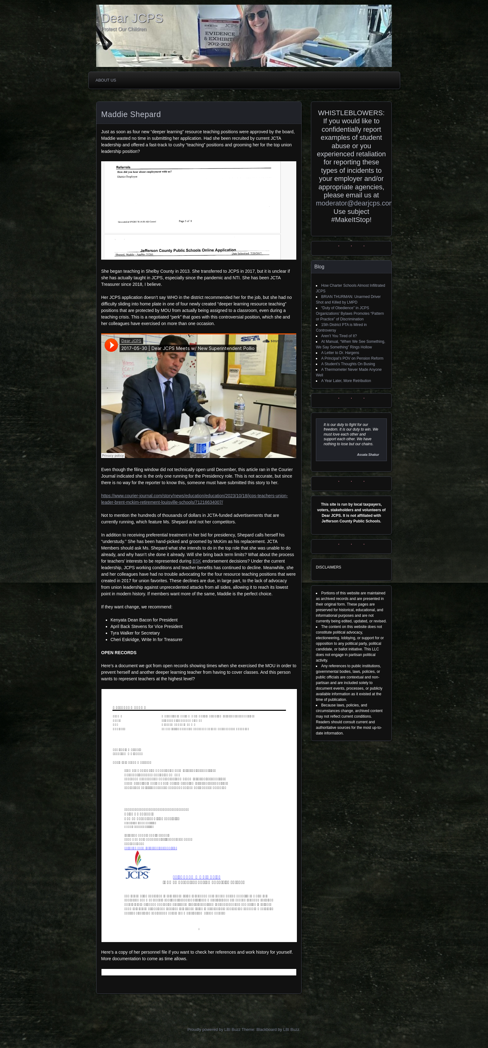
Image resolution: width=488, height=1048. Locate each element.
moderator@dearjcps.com (355, 203)
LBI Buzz (291, 1029)
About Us (106, 80)
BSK (197, 561)
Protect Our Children (123, 29)
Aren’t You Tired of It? (339, 336)
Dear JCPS (132, 18)
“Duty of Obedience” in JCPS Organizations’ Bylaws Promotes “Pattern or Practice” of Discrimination (350, 313)
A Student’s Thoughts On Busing (348, 364)
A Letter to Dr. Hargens (340, 353)
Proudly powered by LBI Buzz (214, 1029)
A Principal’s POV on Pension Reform (352, 358)
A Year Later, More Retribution (346, 381)
